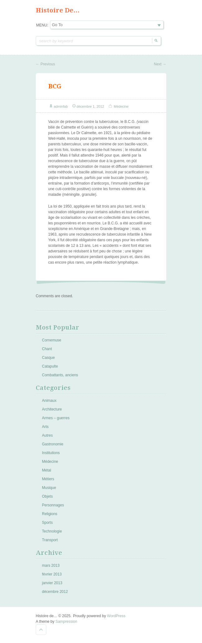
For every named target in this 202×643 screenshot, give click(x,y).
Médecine (121, 106)
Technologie (52, 531)
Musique (49, 488)
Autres (47, 435)
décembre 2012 (55, 591)
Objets (47, 496)
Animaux (49, 400)
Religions (49, 514)
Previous (45, 64)
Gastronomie (52, 444)
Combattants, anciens (60, 375)
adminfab (61, 106)
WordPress (116, 616)
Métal (46, 470)
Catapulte (50, 366)
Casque (48, 357)
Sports (47, 522)
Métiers (48, 479)
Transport (50, 540)
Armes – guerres (56, 418)
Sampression (66, 621)
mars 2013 (51, 565)
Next (160, 64)
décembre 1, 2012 (90, 106)
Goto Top (41, 629)
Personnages (53, 505)
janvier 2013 (52, 583)
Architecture (52, 409)
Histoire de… (58, 10)
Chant (47, 349)
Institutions (51, 453)
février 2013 (52, 574)
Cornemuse (51, 340)
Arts (45, 427)
